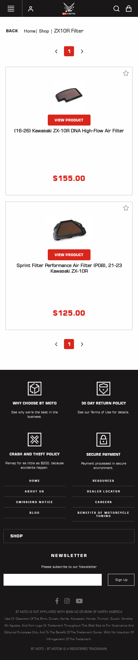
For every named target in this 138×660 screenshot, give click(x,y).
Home (29, 31)
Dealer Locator (103, 491)
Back (12, 30)
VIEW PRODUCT (69, 120)
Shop (43, 31)
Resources (103, 480)
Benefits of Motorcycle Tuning (103, 514)
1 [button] (69, 51)
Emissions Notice (34, 502)
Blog (34, 512)
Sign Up (121, 580)
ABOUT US (34, 491)
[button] (56, 51)
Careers (103, 502)
